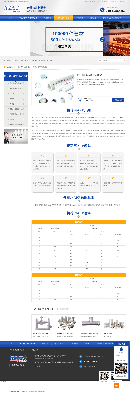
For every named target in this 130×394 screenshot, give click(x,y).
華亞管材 (42, 60)
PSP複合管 (108, 334)
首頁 (10, 18)
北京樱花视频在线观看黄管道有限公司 (33, 391)
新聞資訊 (93, 18)
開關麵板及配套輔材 (15, 124)
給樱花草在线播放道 (24, 67)
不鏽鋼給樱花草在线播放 (89, 334)
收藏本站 (104, 1)
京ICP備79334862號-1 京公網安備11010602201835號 (57, 362)
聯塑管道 (47, 18)
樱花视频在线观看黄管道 (28, 18)
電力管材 (49, 60)
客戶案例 (79, 18)
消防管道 (11, 104)
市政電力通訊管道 (14, 114)
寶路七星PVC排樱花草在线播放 (44, 334)
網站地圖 (121, 1)
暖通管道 (16, 60)
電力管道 (11, 93)
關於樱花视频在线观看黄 (112, 18)
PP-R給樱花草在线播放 (40, 67)
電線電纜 (11, 119)
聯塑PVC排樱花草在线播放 (66, 334)
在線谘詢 (118, 100)
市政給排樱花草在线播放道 (16, 109)
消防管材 (34, 60)
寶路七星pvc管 (25, 60)
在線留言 (113, 1)
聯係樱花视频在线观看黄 (92, 1)
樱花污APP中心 (63, 18)
